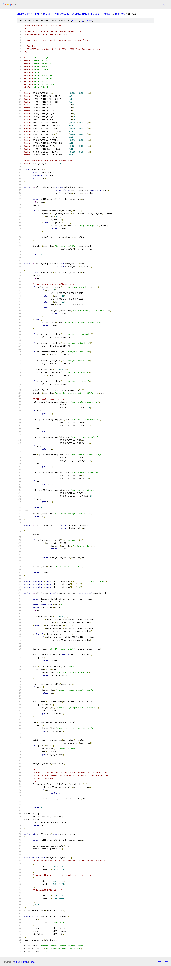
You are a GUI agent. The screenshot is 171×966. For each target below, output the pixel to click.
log (81, 20)
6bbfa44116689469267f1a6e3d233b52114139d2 (71, 13)
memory (120, 13)
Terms (32, 961)
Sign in (165, 4)
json (166, 961)
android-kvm (24, 13)
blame (89, 20)
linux (37, 13)
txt (159, 961)
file (74, 20)
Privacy (24, 961)
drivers (108, 13)
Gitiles (17, 961)
